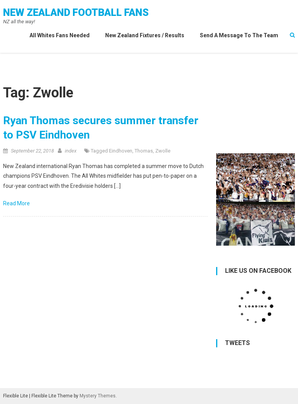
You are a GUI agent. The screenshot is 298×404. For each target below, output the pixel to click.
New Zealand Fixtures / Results (144, 35)
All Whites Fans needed (59, 35)
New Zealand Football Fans (76, 12)
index (70, 151)
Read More (17, 203)
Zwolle (162, 151)
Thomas (144, 151)
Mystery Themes (98, 396)
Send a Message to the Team (239, 35)
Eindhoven (120, 151)
